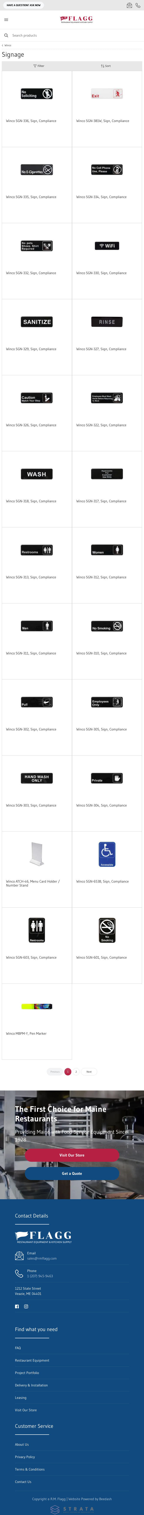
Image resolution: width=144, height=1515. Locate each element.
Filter (38, 66)
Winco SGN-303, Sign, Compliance (31, 805)
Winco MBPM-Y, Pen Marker (26, 1033)
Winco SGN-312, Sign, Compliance (101, 577)
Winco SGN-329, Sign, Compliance (31, 349)
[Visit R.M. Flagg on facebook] (17, 1306)
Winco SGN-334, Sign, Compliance (101, 197)
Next (89, 1071)
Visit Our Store (72, 1155)
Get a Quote (72, 1173)
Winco (8, 45)
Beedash (105, 1499)
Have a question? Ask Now (23, 5)
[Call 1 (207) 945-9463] (138, 5)
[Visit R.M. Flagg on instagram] (26, 1306)
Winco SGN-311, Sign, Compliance (31, 653)
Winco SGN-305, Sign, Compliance (101, 729)
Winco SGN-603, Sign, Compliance (31, 957)
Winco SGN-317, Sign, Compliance (101, 501)
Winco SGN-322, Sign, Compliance (101, 425)
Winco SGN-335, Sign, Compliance (31, 197)
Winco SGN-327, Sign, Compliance (101, 349)
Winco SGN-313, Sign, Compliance (31, 577)
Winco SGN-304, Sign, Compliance (101, 805)
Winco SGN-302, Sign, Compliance (31, 729)
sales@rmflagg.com (42, 1258)
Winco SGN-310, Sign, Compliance (101, 653)
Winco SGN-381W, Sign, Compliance (102, 121)
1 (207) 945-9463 (40, 1276)
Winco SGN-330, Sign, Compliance (101, 273)
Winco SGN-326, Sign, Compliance (31, 425)
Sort (106, 66)
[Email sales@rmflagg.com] (129, 5)
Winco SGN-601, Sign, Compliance (101, 957)
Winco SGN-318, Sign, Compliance (31, 501)
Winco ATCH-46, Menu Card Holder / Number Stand (33, 883)
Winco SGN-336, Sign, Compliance (31, 121)
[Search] (72, 35)
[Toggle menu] (6, 20)
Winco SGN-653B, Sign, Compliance (102, 881)
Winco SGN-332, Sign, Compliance (31, 273)
